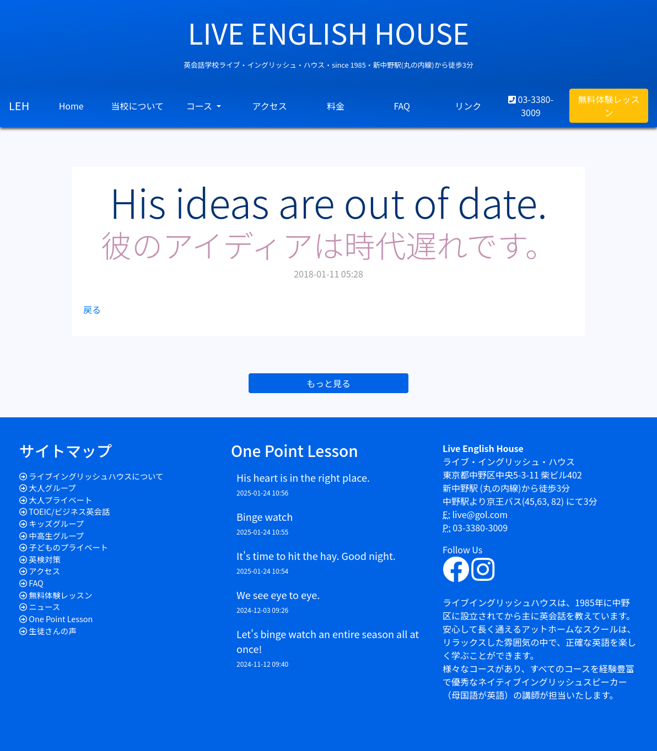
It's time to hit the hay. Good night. (316, 555)
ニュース (44, 606)
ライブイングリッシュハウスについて (96, 476)
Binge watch (264, 516)
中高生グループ (56, 535)
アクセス (269, 105)
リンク (468, 105)
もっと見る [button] (328, 383)
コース (200, 105)
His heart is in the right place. (303, 477)
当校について (137, 105)
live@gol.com (480, 514)
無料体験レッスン (608, 105)
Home (71, 105)
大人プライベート (60, 499)
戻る (92, 309)
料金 (335, 105)
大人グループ (52, 487)
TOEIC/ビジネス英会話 (69, 511)
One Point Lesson (61, 618)
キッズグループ (56, 523)
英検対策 (45, 559)
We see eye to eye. (278, 594)
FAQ (402, 105)
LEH (19, 105)
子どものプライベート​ (68, 547)
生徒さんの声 (52, 630)
